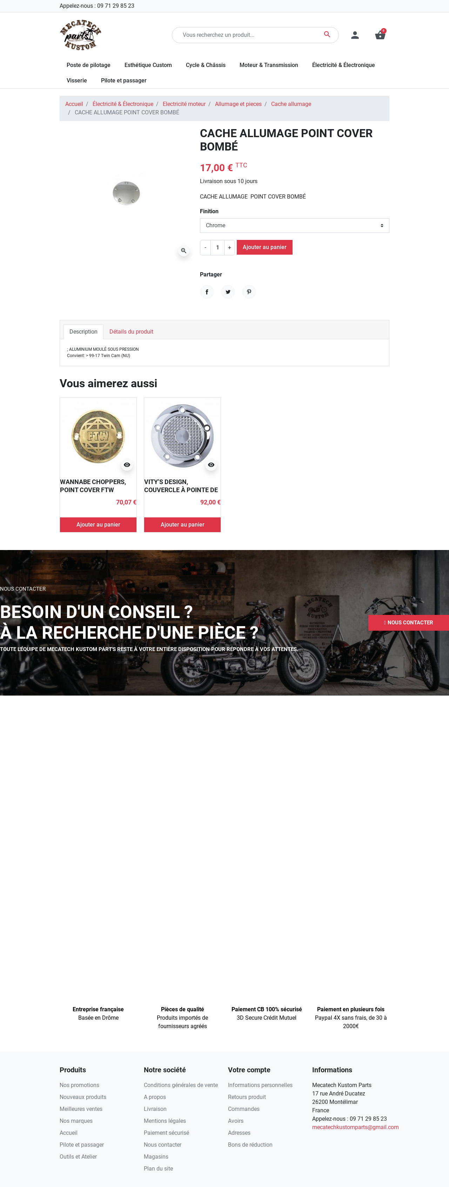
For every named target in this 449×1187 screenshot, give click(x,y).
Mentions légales (165, 1121)
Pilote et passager (82, 1144)
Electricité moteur (184, 104)
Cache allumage (291, 104)
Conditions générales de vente (181, 1085)
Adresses (239, 1132)
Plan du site (158, 1168)
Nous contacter (162, 1144)
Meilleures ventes (81, 1109)
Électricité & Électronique (123, 104)
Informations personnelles (260, 1085)
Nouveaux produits (83, 1097)
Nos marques (76, 1121)
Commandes (244, 1109)
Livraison (155, 1109)
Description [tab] (83, 331)
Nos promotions (79, 1085)
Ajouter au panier (265, 247)
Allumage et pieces (238, 104)
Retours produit (247, 1097)
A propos (155, 1097)
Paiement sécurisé (166, 1132)
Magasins (156, 1156)
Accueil (74, 104)
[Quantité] (217, 247)
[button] (380, 35)
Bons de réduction (250, 1144)
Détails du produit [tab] (131, 331)
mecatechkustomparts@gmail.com (355, 1127)
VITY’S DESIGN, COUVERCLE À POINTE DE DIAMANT (181, 490)
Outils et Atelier (78, 1156)
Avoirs (235, 1121)
